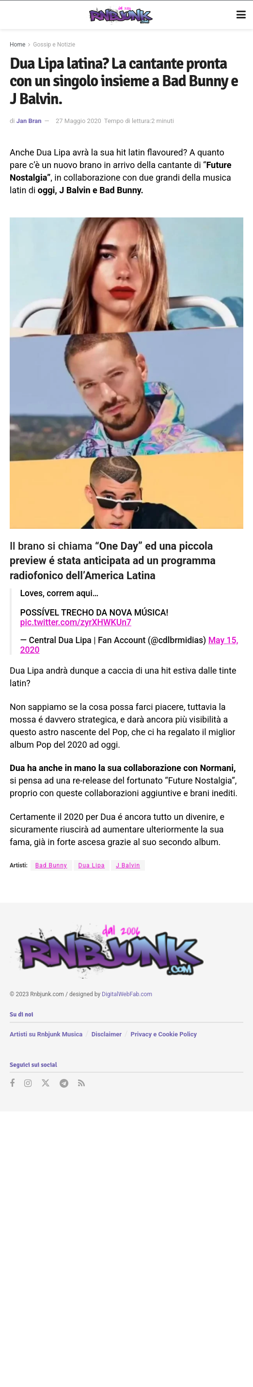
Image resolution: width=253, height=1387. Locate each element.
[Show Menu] (241, 15)
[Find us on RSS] (81, 1084)
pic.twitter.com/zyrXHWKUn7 (75, 622)
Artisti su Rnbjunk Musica (46, 1034)
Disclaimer (107, 1034)
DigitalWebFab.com (127, 994)
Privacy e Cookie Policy (164, 1034)
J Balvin (128, 865)
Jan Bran (29, 120)
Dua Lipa (92, 865)
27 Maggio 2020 (78, 120)
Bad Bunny (51, 865)
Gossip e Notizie (54, 44)
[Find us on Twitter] (45, 1084)
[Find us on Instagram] (28, 1084)
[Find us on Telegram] (64, 1084)
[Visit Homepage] (119, 15)
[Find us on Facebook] (12, 1084)
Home (17, 44)
